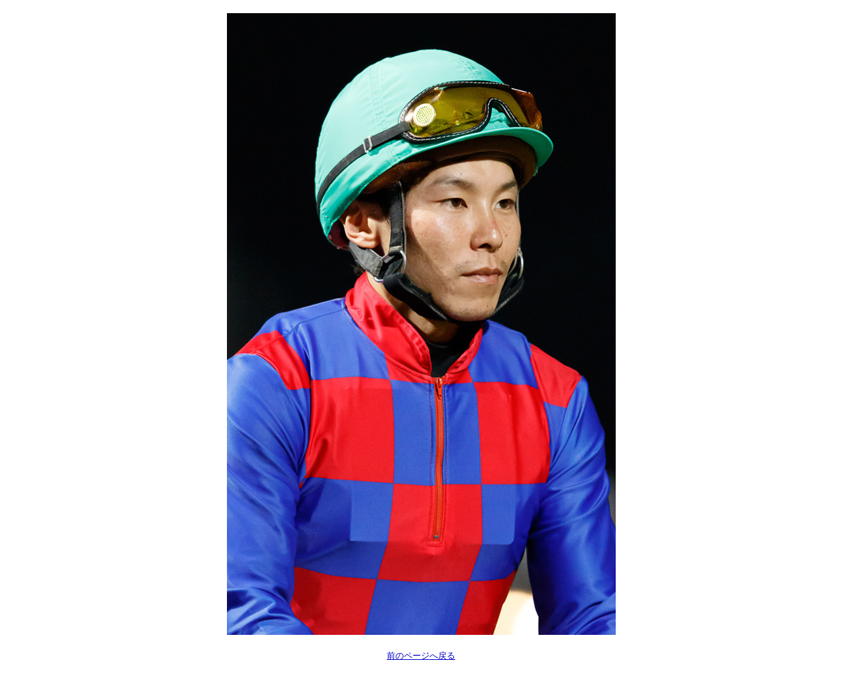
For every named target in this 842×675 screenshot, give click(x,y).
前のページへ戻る (421, 656)
